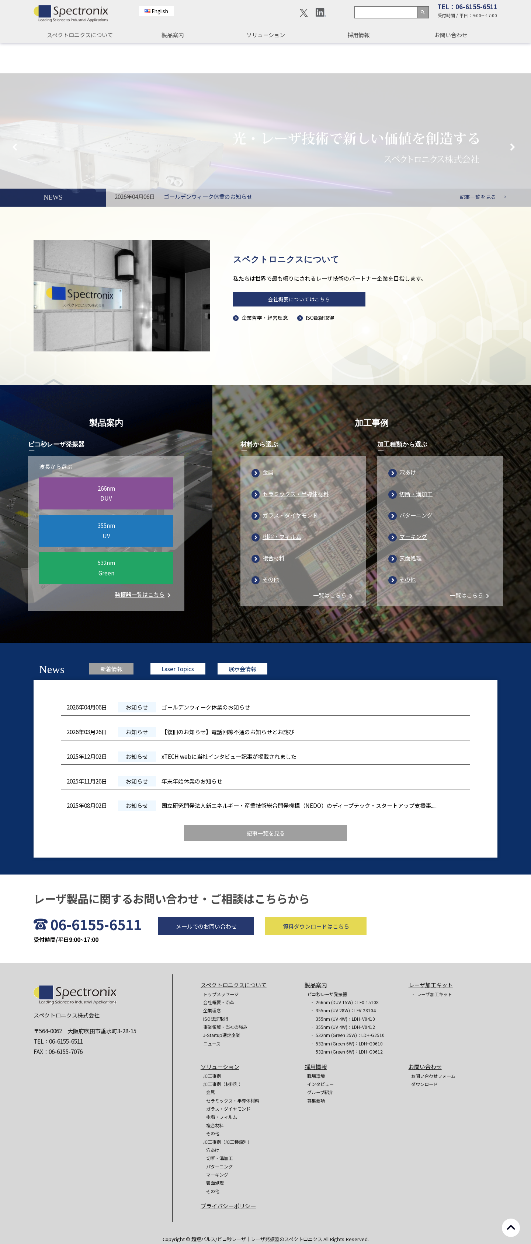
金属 (268, 502)
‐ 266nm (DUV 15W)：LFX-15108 (344, 1002)
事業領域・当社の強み (225, 1027)
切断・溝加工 (416, 524)
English (160, 11)
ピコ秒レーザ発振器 (327, 994)
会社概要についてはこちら (299, 302)
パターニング (416, 545)
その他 (271, 610)
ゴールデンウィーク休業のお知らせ (208, 196)
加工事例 (212, 1076)
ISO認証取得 (320, 321)
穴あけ (407, 502)
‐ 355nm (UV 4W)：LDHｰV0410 (342, 1019)
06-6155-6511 (96, 955)
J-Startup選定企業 (221, 1035)
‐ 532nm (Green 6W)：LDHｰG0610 (346, 1043)
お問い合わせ (451, 35)
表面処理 (410, 588)
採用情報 (358, 35)
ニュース (212, 1043)
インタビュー (320, 1084)
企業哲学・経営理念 (265, 321)
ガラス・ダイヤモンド (290, 545)
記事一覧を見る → (483, 196)
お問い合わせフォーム (433, 1076)
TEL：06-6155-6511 (467, 6)
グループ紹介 (320, 1092)
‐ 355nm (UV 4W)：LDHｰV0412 (342, 1027)
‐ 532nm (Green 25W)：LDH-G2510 (347, 1035)
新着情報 (111, 699)
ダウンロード (424, 1084)
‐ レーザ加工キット (431, 994)
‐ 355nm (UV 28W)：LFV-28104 (343, 1010)
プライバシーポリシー (228, 1206)
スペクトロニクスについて (80, 35)
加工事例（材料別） (223, 1084)
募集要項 (316, 1100)
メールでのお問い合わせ (206, 956)
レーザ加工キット (431, 985)
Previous (16, 118)
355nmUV (106, 560)
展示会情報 (242, 699)
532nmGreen (106, 598)
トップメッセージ (221, 994)
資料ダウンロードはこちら (316, 956)
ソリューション (265, 35)
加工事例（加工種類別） (227, 1142)
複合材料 (274, 588)
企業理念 (212, 1010)
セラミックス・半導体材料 (296, 524)
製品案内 (173, 35)
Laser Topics (178, 699)
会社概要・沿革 (218, 1002)
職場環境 (316, 1076)
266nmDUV (106, 523)
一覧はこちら (334, 625)
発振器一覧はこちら (144, 625)
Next (514, 118)
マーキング (413, 567)
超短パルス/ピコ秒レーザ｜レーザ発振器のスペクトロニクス (257, 1239)
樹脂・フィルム (282, 567)
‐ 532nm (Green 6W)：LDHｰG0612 (346, 1051)
